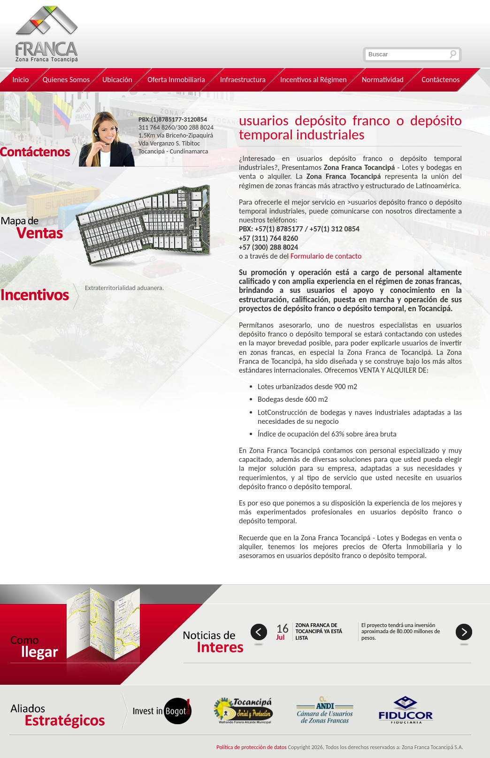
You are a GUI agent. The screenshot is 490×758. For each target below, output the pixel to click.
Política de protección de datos (251, 747)
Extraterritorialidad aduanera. (124, 288)
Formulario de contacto (326, 256)
